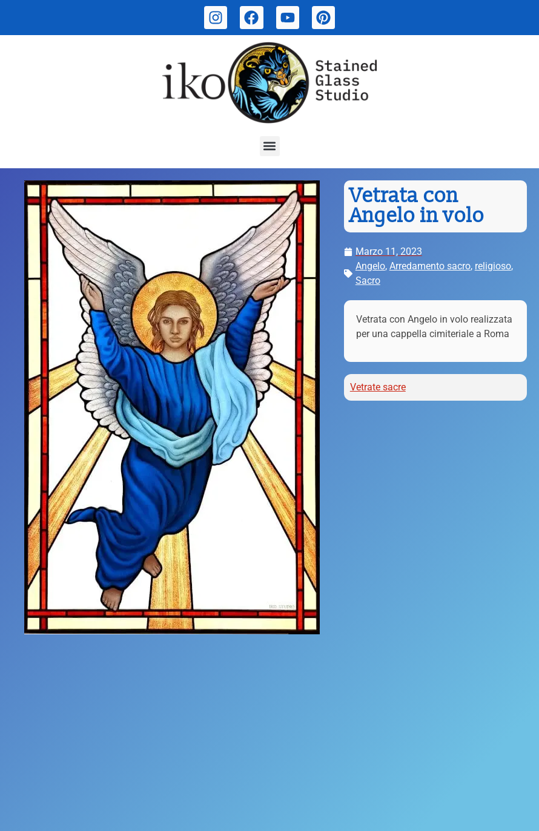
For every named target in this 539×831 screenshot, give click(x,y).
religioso (493, 266)
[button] (270, 146)
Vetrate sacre (378, 387)
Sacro (367, 280)
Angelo (370, 266)
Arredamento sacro (430, 266)
